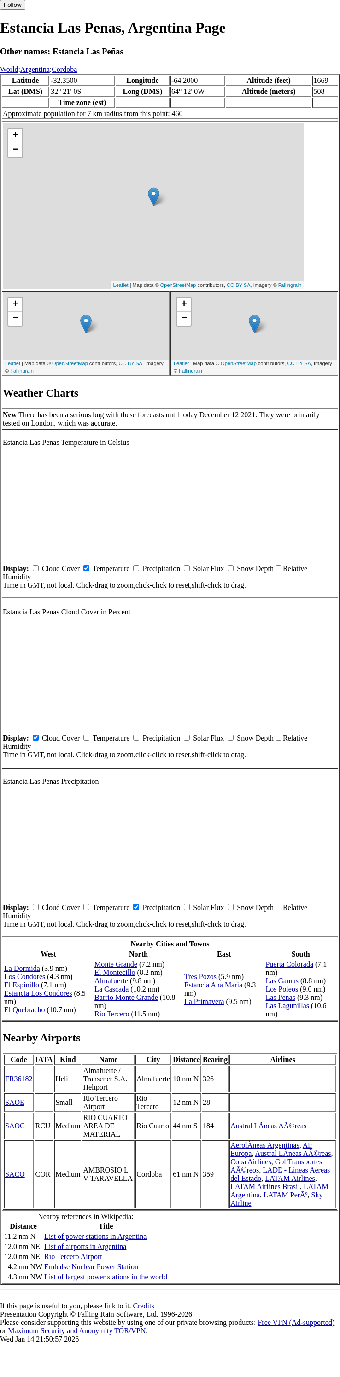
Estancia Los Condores (38, 993)
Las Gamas (282, 981)
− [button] (15, 150)
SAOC (15, 1126)
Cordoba (64, 69)
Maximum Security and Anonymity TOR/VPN (77, 1331)
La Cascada (111, 989)
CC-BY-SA (239, 285)
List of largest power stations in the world (105, 1277)
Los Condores (24, 976)
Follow (13, 4)
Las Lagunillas (287, 1005)
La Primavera (204, 1001)
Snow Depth (255, 568)
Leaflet (121, 285)
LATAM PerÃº (286, 1195)
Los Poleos (281, 989)
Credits (143, 1306)
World (9, 69)
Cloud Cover (61, 568)
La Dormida (22, 968)
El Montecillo (114, 972)
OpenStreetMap (178, 285)
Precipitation (161, 568)
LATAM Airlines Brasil (265, 1186)
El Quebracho (24, 1010)
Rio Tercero (111, 1014)
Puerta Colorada (289, 964)
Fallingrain (290, 285)
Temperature (111, 568)
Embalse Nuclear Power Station (91, 1267)
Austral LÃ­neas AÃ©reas (268, 1126)
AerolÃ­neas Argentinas (264, 1145)
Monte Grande (115, 964)
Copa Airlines (250, 1162)
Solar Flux (208, 568)
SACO (15, 1174)
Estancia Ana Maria (213, 985)
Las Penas (280, 997)
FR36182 (19, 1079)
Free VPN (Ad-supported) (296, 1322)
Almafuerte (111, 981)
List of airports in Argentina (85, 1246)
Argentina (35, 69)
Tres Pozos (200, 976)
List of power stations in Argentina (95, 1236)
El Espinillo (21, 985)
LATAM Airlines (290, 1178)
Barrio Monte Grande (126, 997)
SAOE (14, 1102)
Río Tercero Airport (73, 1256)
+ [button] (15, 136)
